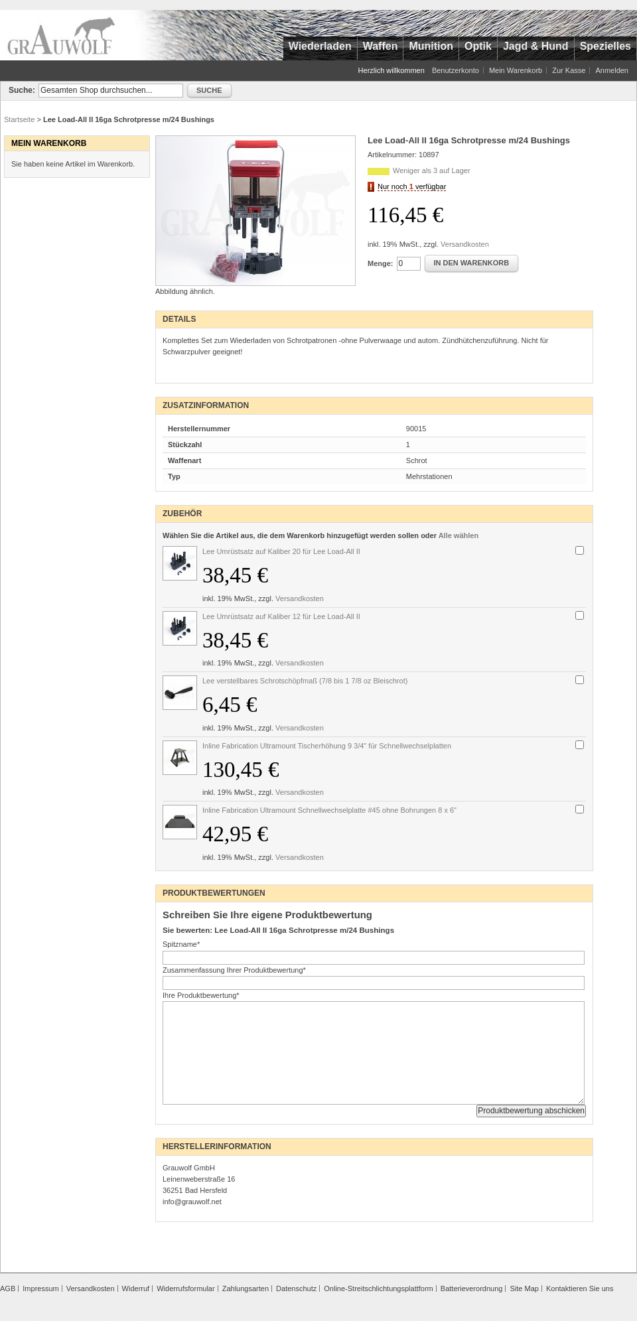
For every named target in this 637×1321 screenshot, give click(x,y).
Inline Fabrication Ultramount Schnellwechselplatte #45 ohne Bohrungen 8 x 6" (329, 810)
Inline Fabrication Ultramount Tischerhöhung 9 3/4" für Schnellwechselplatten (326, 746)
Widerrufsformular (185, 1288)
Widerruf (136, 1288)
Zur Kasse (568, 70)
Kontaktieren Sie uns (580, 1288)
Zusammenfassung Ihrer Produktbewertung (234, 970)
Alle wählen (459, 535)
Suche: (22, 90)
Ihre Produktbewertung (201, 995)
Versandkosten (465, 244)
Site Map (524, 1288)
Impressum (40, 1288)
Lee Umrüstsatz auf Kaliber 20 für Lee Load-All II (281, 551)
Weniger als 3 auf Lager (431, 170)
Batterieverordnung (472, 1288)
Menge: (380, 263)
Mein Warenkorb (515, 70)
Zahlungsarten (245, 1288)
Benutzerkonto (455, 70)
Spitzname (181, 944)
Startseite (19, 119)
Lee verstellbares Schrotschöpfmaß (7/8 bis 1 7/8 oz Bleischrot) (304, 681)
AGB (7, 1288)
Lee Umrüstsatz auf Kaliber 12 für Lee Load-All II (281, 616)
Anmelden (611, 70)
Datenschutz (296, 1288)
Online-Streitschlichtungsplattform (378, 1288)
